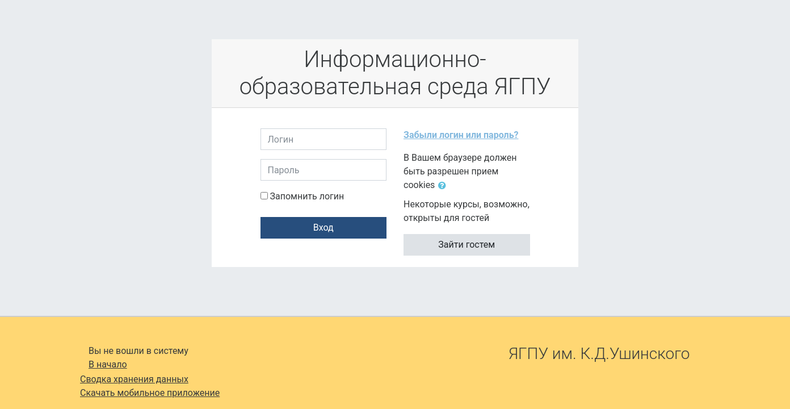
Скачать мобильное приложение (150, 392)
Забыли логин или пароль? (461, 135)
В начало (108, 364)
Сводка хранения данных (134, 379)
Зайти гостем (466, 244)
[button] (444, 185)
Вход (323, 227)
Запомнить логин (307, 196)
